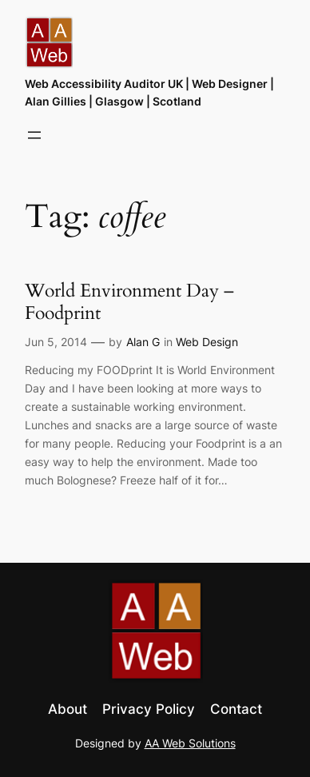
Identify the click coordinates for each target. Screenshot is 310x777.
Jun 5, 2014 (56, 342)
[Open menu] (34, 135)
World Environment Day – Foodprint (129, 302)
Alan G (143, 342)
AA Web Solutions (190, 743)
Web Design (207, 342)
